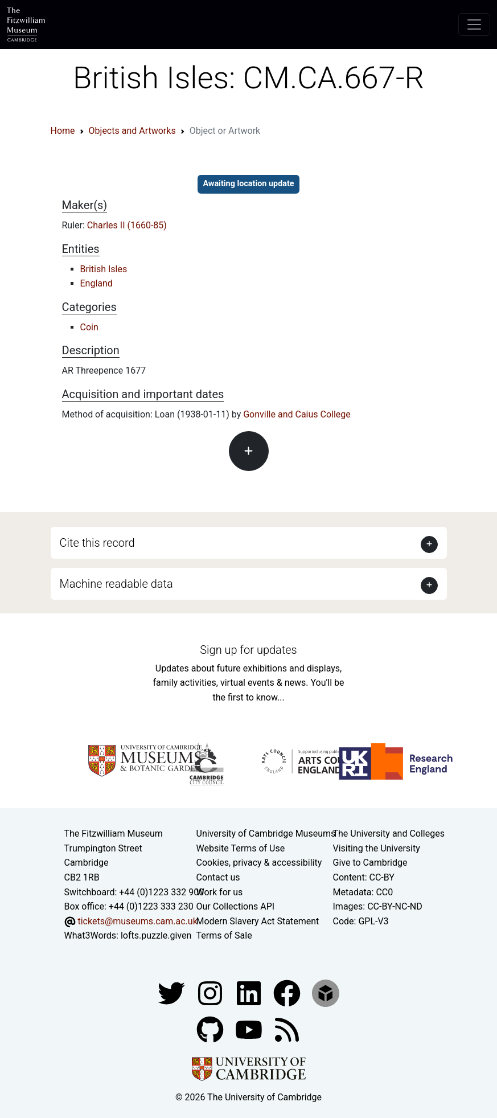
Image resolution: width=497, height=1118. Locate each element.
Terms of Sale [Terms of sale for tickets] (224, 935)
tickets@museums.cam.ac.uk (137, 921)
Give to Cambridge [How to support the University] (370, 862)
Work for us (219, 892)
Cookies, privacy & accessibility (259, 862)
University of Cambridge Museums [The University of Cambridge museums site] (266, 833)
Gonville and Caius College (297, 414)
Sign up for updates (248, 650)
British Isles (104, 269)
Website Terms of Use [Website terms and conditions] (240, 848)
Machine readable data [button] (116, 584)
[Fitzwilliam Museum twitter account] (172, 992)
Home (63, 130)
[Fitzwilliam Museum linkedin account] (288, 992)
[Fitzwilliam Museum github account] (211, 1028)
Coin (89, 327)
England (96, 283)
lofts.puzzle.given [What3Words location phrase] (156, 935)
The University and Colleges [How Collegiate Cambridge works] (389, 833)
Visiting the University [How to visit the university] (376, 848)
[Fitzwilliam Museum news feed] (287, 1028)
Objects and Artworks (132, 130)
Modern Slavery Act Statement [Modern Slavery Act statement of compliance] (257, 921)
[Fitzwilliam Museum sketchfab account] (325, 992)
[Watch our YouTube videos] (250, 1028)
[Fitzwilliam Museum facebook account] (250, 992)
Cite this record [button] (97, 543)
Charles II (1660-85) (127, 225)
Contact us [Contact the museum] (218, 877)
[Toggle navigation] (474, 24)
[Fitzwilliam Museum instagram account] (211, 992)
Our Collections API (235, 906)
